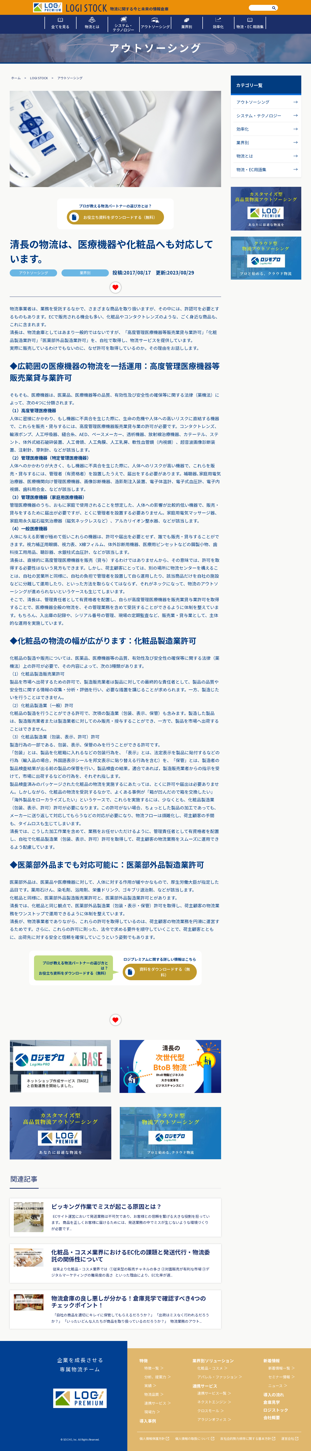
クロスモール (208, 1410)
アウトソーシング (252, 102)
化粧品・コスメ (210, 1368)
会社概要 (271, 1417)
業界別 (242, 142)
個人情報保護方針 (152, 1438)
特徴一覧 (151, 1368)
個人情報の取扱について (192, 1438)
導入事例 (147, 1421)
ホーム (16, 78)
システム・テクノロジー (258, 115)
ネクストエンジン (211, 1401)
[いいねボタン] (115, 287)
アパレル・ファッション (217, 1376)
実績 (148, 1385)
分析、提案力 (155, 1376)
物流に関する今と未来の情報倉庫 (117, 8)
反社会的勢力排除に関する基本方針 (245, 1438)
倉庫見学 (271, 1402)
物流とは (244, 156)
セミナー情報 (279, 1376)
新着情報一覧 (279, 1368)
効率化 (242, 129)
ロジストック (275, 1410)
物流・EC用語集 (251, 169)
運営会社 (287, 1438)
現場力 (149, 1411)
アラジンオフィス (211, 1419)
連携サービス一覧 (211, 1393)
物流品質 (151, 1394)
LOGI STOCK (39, 78)
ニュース (275, 1385)
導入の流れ (273, 1394)
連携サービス (155, 1403)
